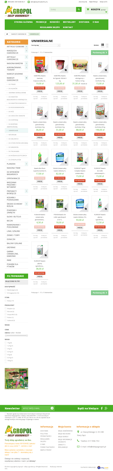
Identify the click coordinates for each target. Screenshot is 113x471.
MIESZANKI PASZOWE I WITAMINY (11, 184)
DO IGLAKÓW (12, 88)
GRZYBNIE (11, 247)
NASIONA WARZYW (15, 63)
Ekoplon (11, 309)
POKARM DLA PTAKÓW (12, 265)
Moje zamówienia (65, 431)
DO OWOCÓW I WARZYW (16, 116)
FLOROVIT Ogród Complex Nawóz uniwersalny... (79, 170)
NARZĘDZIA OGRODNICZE (12, 51)
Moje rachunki (64, 434)
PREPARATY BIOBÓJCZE (12, 192)
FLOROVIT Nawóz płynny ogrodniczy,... (100, 217)
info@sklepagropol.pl (39, 2)
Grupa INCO (12, 314)
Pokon (10, 317)
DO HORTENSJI (13, 120)
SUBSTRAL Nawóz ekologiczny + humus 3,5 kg (80, 78)
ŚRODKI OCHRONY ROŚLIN (14, 205)
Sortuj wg (35, 45)
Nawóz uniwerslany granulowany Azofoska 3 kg (39, 124)
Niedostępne (12, 290)
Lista (107, 45)
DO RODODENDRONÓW (16, 107)
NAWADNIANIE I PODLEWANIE (14, 226)
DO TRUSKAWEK (13, 151)
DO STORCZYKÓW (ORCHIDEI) (18, 143)
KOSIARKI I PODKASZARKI (13, 198)
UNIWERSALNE (13, 130)
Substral (11, 320)
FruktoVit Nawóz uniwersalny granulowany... (39, 217)
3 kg (9, 349)
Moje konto (64, 426)
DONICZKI (11, 239)
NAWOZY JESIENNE (15, 74)
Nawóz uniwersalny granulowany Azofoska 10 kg (80, 124)
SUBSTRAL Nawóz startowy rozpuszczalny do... (39, 78)
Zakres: (7, 333)
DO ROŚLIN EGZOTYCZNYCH (17, 156)
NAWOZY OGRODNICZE (12, 79)
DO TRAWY (12, 84)
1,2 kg (10, 346)
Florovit (10, 311)
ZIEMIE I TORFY (13, 235)
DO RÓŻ (11, 112)
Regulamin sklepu (50, 27)
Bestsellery (69, 22)
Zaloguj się (83, 2)
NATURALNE (12, 135)
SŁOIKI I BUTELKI (14, 216)
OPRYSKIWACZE (13, 178)
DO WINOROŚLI (13, 147)
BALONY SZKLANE (14, 243)
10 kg (10, 361)
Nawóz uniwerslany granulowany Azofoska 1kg (100, 78)
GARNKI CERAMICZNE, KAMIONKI (12, 253)
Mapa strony (45, 450)
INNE (9, 260)
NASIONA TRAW (13, 168)
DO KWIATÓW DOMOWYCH (17, 103)
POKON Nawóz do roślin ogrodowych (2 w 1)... (60, 217)
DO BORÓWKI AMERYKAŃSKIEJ (12, 125)
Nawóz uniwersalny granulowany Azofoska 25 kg (100, 124)
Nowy (10, 301)
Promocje (41, 22)
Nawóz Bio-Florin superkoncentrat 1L (39, 169)
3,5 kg (10, 352)
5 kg (9, 355)
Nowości (55, 22)
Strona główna (23, 22)
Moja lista (103, 2)
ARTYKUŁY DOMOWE (15, 46)
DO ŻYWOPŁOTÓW (14, 160)
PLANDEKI (11, 164)
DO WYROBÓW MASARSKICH (13, 173)
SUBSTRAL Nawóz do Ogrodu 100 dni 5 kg (59, 78)
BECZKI (10, 221)
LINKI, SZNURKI (13, 231)
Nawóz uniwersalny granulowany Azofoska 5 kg (59, 124)
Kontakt (68, 27)
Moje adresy (63, 436)
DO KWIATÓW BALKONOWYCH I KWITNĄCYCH (17, 98)
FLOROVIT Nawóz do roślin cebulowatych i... (100, 170)
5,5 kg (10, 358)
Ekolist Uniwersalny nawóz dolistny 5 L (59, 169)
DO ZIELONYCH (13, 139)
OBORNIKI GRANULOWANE (17, 93)
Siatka (102, 45)
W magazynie (13, 293)
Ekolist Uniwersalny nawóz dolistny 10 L (79, 216)
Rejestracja (93, 2)
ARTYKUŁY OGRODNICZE (12, 58)
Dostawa (84, 22)
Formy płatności (47, 447)
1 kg (9, 343)
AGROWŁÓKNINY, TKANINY (14, 68)
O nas (96, 22)
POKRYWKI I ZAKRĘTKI (12, 211)
